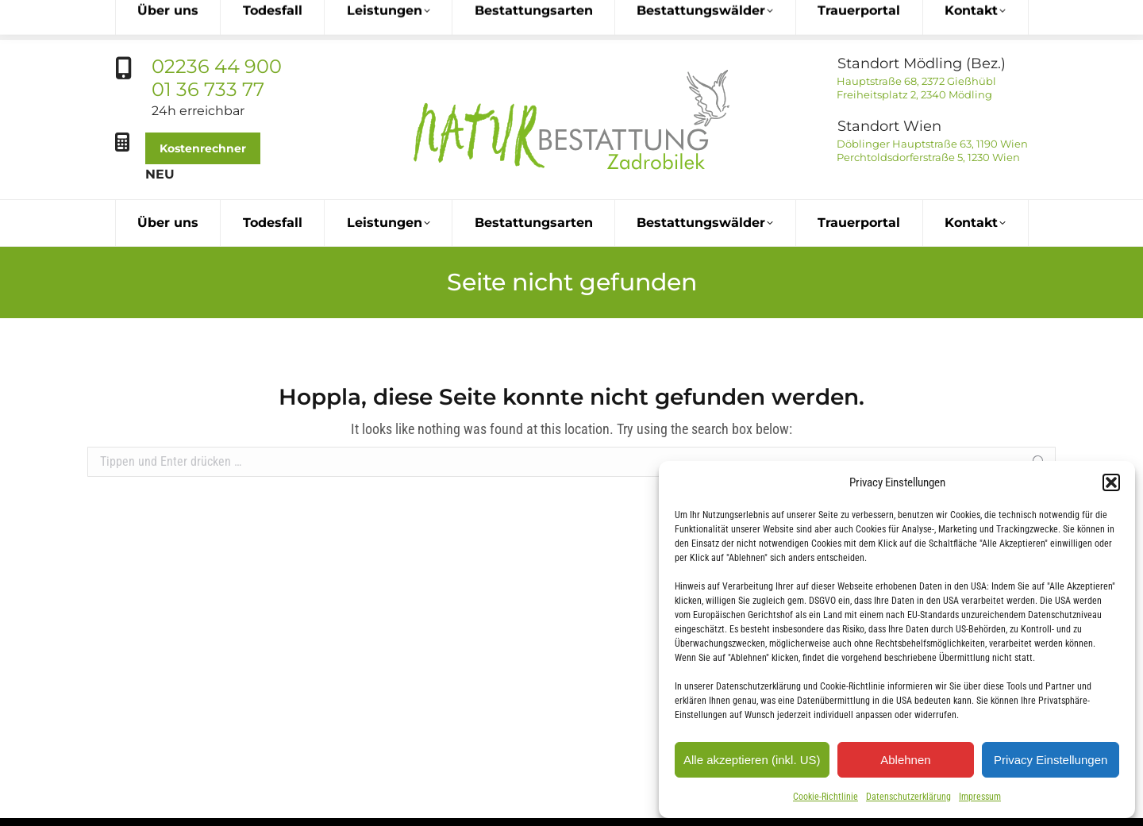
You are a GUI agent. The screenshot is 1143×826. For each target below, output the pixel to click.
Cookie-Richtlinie (825, 796)
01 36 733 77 (208, 49)
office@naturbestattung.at (648, 802)
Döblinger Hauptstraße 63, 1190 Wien (931, 104)
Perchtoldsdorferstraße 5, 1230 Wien (927, 117)
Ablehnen (905, 759)
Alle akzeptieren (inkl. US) (752, 759)
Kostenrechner (203, 109)
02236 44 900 (217, 26)
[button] (1111, 482)
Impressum (980, 796)
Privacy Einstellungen (1050, 759)
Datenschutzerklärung (908, 796)
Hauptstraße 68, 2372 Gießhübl (915, 41)
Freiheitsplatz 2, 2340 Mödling (913, 54)
